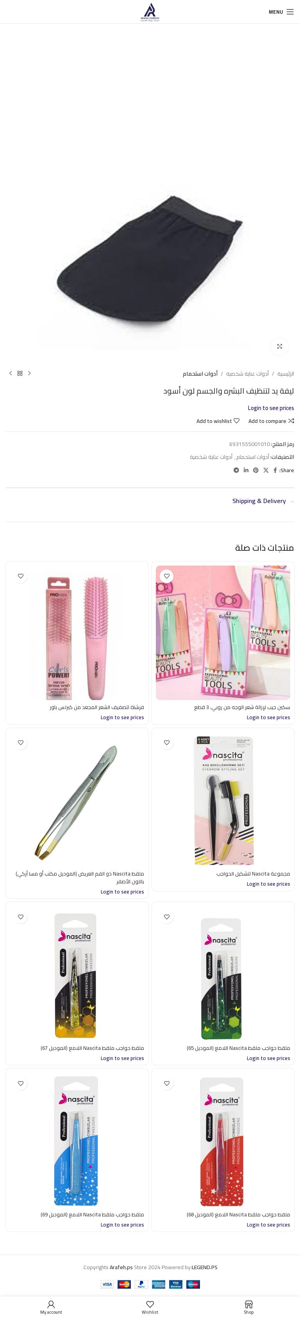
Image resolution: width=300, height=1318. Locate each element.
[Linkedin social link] (246, 470)
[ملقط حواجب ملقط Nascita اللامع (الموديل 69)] (77, 1140)
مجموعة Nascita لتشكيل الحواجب (251, 874)
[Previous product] (29, 373)
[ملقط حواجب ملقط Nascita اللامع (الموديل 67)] (77, 973)
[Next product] (10, 373)
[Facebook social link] (275, 470)
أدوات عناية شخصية (247, 373)
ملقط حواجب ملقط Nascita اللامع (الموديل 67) (90, 1048)
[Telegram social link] (236, 470)
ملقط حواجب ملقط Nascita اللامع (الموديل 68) (236, 1214)
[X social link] (266, 470)
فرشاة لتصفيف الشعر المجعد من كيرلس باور (93, 707)
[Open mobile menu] (281, 12)
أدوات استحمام (200, 373)
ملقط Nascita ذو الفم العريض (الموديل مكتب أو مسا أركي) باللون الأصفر (83, 877)
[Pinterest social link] (256, 470)
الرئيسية (285, 373)
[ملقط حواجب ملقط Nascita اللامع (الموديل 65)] (223, 973)
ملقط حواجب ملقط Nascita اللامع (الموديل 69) (90, 1214)
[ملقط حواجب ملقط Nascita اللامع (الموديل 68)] (223, 1140)
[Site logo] (150, 11)
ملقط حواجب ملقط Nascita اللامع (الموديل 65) (236, 1048)
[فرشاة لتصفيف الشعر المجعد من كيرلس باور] (77, 633)
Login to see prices (271, 408)
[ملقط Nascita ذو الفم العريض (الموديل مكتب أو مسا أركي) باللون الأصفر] (77, 799)
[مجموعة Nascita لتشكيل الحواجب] (223, 799)
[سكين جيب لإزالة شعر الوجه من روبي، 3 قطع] (223, 633)
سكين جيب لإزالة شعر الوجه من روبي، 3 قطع (239, 707)
